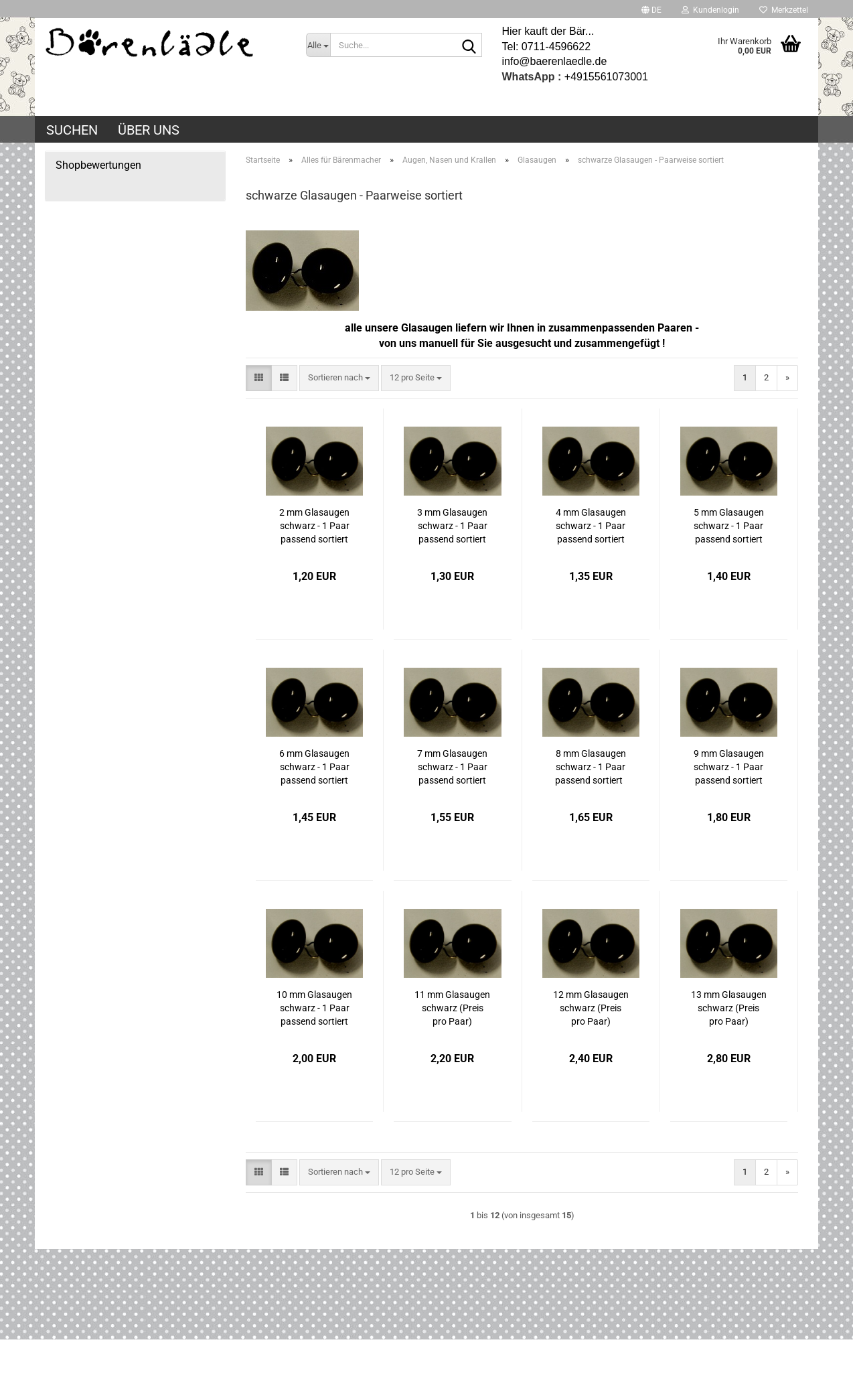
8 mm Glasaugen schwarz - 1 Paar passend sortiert (591, 767)
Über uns (148, 130)
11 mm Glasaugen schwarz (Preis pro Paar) (452, 1008)
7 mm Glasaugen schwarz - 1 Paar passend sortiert (452, 767)
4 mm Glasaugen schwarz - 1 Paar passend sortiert (591, 525)
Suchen (72, 130)
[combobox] (339, 378)
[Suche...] (318, 45)
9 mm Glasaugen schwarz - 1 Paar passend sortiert (729, 767)
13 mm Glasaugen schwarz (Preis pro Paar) (729, 1008)
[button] (651, 9)
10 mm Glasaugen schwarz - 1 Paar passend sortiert (314, 1008)
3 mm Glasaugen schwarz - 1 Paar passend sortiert (452, 525)
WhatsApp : (532, 76)
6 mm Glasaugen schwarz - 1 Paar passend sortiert (314, 767)
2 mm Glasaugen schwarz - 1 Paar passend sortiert (314, 525)
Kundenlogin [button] (710, 10)
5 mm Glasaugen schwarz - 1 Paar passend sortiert (729, 525)
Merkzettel (783, 10)
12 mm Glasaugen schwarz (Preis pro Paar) (591, 1008)
